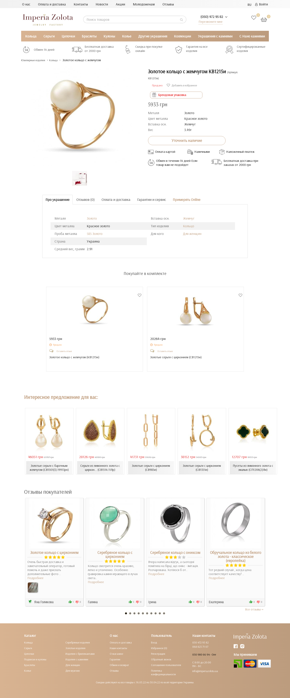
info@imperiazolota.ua (205, 671)
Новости (102, 4)
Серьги (49, 36)
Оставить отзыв (64, 351)
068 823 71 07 (200, 646)
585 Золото (95, 233)
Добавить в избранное (182, 85)
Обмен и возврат (119, 665)
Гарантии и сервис (151, 199)
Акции (120, 4)
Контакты (81, 4)
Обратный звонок (161, 659)
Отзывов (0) (85, 199)
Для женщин (192, 233)
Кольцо (188, 226)
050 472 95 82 (200, 642)
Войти (261, 4)
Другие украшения (152, 36)
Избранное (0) (159, 648)
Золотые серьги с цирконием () (176, 357)
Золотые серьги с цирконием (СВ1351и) (202, 468)
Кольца (30, 36)
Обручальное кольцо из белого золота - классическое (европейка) (235, 556)
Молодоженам (144, 4)
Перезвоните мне (210, 21)
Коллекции (182, 36)
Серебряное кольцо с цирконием (114, 554)
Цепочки (68, 36)
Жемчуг (189, 218)
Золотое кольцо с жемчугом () (75, 357)
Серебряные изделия (77, 642)
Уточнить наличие (187, 140)
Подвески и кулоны (35, 659)
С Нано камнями (252, 36)
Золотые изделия (75, 648)
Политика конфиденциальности (163, 672)
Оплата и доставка (52, 4)
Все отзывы (254, 609)
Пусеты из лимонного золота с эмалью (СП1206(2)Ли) (253, 468)
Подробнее (35, 578)
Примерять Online (186, 199)
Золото (92, 218)
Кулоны (109, 36)
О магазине (116, 653)
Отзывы (168, 4)
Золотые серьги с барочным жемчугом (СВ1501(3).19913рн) (49, 468)
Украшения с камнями (215, 36)
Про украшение (57, 199)
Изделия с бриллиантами (80, 653)
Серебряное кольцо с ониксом (175, 552)
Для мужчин (72, 670)
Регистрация (158, 653)
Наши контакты (118, 648)
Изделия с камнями (76, 659)
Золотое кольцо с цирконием (54, 552)
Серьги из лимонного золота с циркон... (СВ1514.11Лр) (100, 468)
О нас (26, 4)
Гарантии (115, 659)
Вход (154, 642)
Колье (126, 36)
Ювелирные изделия (36, 60)
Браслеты (89, 36)
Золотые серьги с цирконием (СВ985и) (151, 468)
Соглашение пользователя (166, 665)
